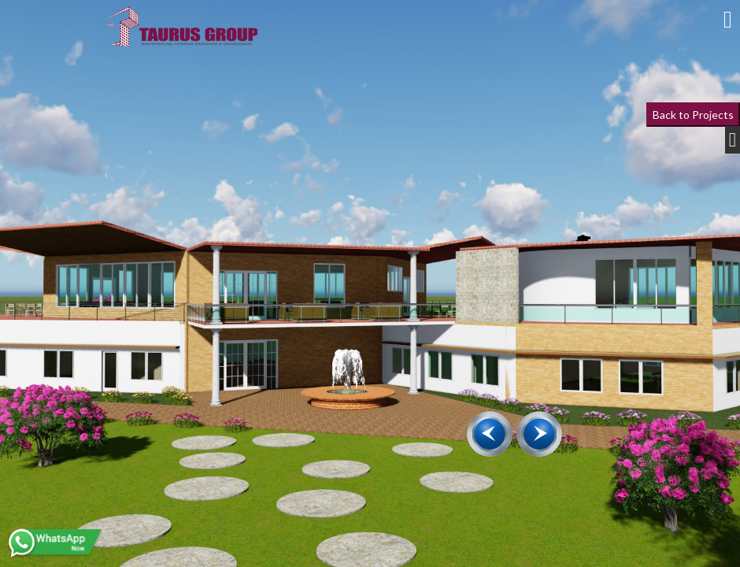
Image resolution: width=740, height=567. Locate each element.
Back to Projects (693, 114)
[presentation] (489, 434)
